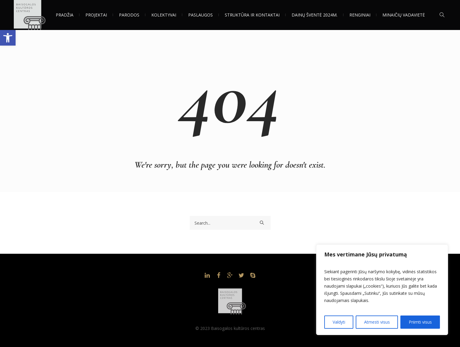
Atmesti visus (377, 322)
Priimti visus (420, 322)
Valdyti (339, 322)
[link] (8, 38)
